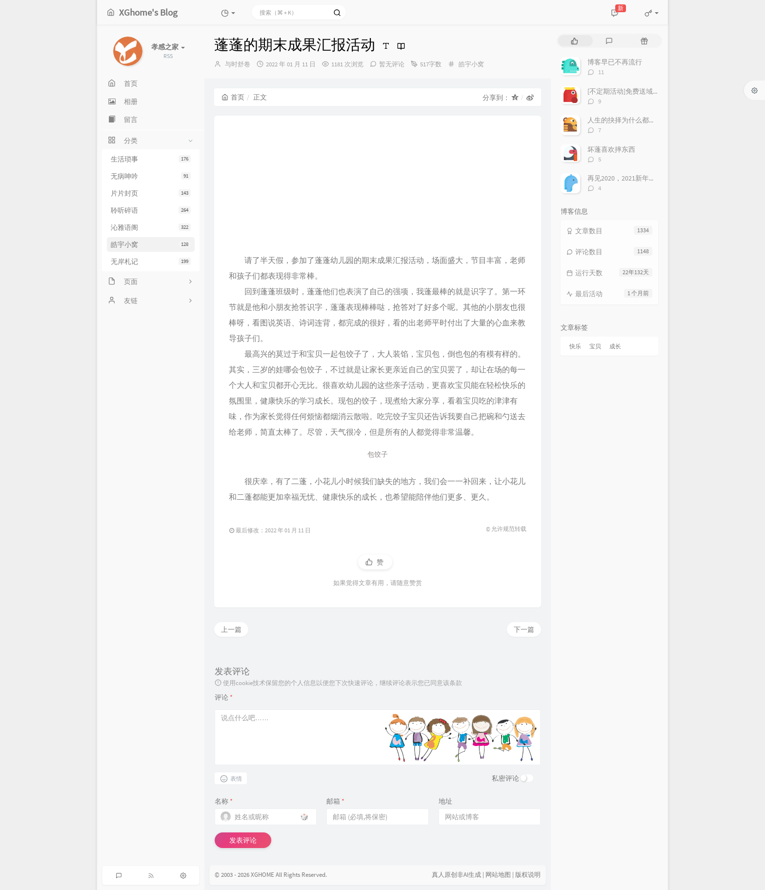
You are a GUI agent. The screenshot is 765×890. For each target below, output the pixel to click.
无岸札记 (151, 261)
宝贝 (595, 346)
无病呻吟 (151, 176)
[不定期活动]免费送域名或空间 (633, 91)
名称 (224, 801)
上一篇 (231, 629)
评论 (224, 697)
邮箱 (335, 801)
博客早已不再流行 (614, 62)
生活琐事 (151, 159)
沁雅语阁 (151, 227)
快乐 (575, 346)
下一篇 (524, 629)
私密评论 (505, 778)
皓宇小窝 (151, 244)
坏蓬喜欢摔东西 (611, 149)
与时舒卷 (237, 64)
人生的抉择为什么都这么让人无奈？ (642, 120)
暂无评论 (391, 64)
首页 (232, 97)
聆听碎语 (151, 210)
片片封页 (151, 193)
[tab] (574, 40)
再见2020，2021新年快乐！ (628, 178)
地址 (445, 801)
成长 (615, 346)
